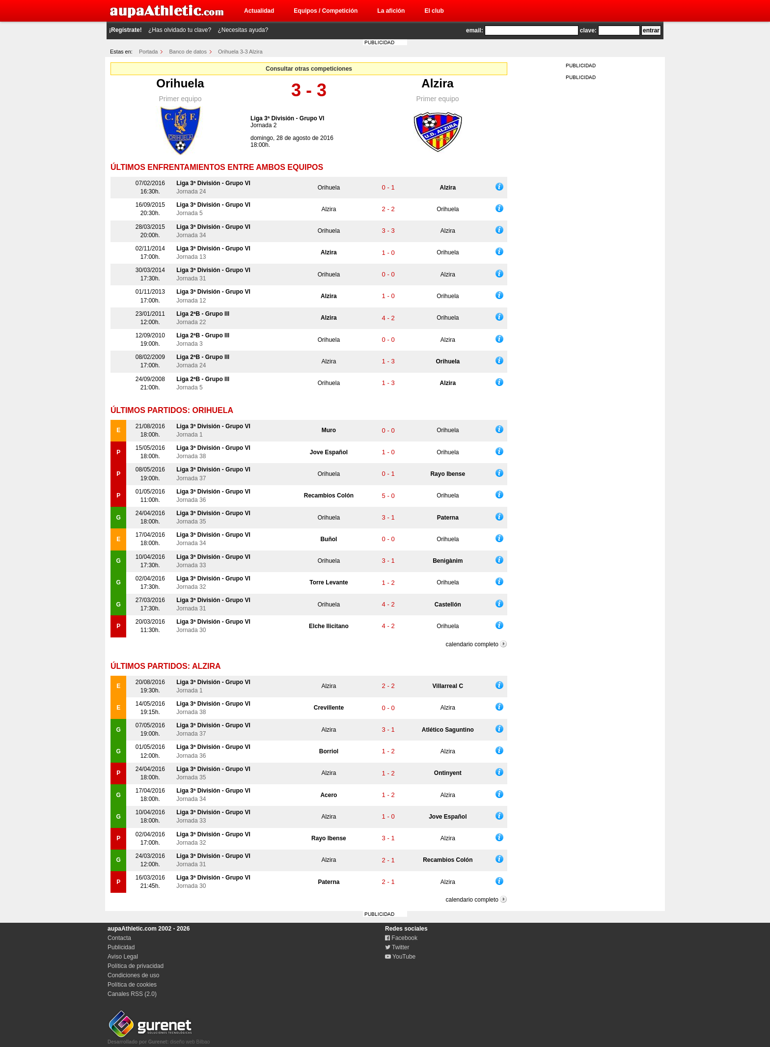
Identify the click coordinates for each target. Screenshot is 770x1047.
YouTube (400, 956)
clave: (588, 30)
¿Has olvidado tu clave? (179, 30)
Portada (148, 52)
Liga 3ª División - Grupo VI (287, 118)
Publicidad (121, 947)
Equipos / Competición (326, 10)
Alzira (437, 83)
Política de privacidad (136, 966)
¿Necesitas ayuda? (243, 30)
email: (474, 30)
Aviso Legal (123, 956)
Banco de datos (188, 52)
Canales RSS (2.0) (132, 994)
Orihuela (180, 83)
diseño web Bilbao (159, 1039)
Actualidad (259, 10)
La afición (391, 10)
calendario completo (472, 644)
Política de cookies (132, 984)
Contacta (119, 938)
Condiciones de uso (133, 975)
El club (433, 10)
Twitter (397, 947)
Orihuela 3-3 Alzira (240, 52)
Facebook (401, 938)
